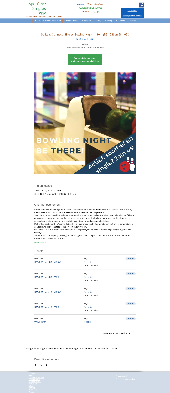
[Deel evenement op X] (41, 365)
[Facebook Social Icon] (141, 5)
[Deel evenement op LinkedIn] (47, 365)
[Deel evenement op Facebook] (35, 365)
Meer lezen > (40, 242)
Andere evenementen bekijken (85, 61)
